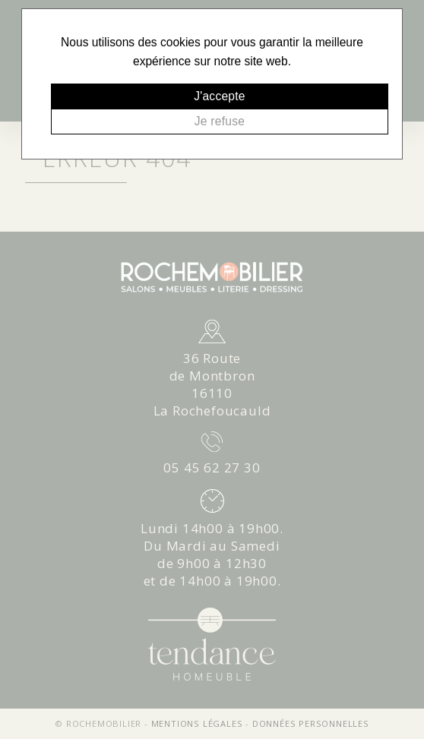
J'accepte (219, 96)
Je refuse (220, 121)
